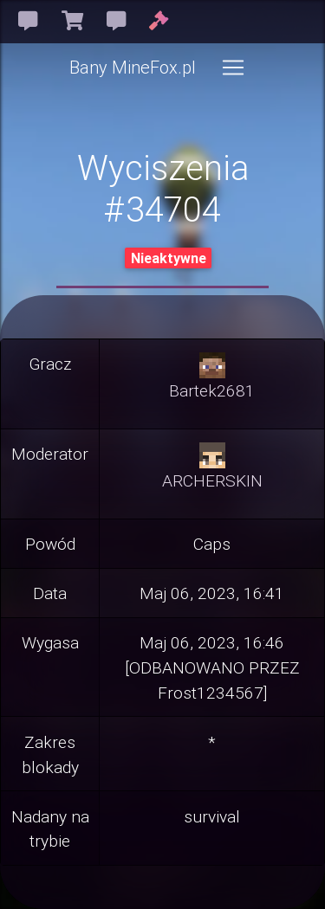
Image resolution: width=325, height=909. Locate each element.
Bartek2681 (212, 390)
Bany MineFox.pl (132, 67)
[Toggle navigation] (233, 67)
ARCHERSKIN (212, 480)
